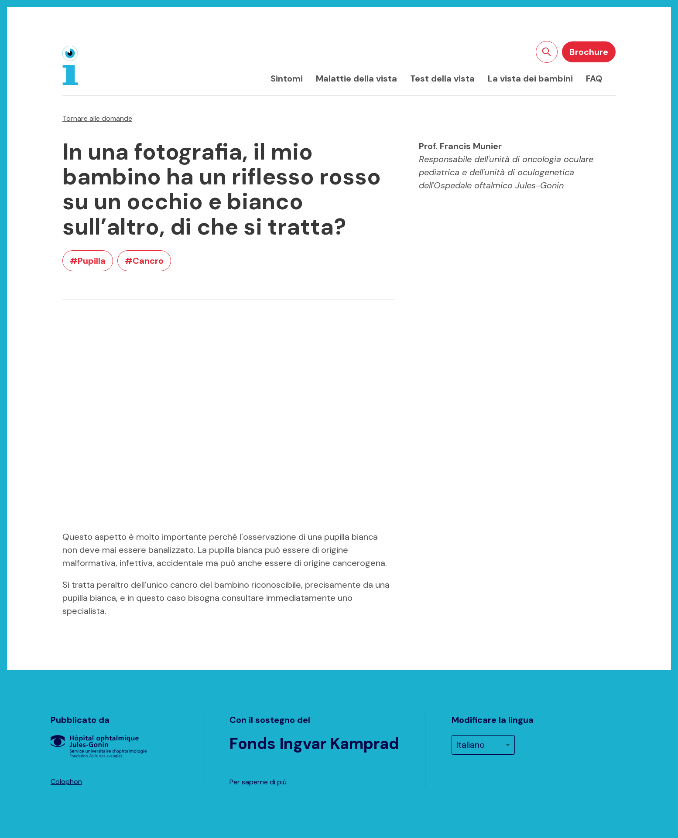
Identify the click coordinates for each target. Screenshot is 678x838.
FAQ (594, 78)
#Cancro (144, 260)
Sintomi (287, 78)
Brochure (588, 52)
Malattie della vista (356, 78)
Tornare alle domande (97, 118)
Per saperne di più (258, 782)
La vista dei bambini (530, 78)
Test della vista (442, 78)
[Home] (70, 65)
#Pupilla (88, 260)
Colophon (66, 781)
